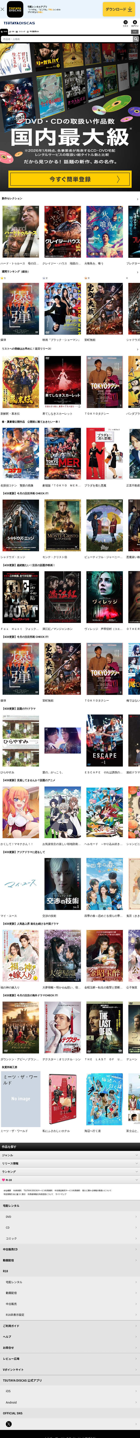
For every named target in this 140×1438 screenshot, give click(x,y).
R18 (134, 35)
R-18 (70, 1184)
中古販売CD (44, 35)
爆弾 (3, 343)
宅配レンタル (14, 1286)
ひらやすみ (7, 776)
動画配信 (8, 1264)
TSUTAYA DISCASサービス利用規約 (38, 1194)
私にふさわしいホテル (56, 1134)
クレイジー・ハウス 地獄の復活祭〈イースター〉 (73, 267)
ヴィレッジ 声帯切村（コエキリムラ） (109, 632)
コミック (29, 35)
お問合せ (8, 1351)
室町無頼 (89, 343)
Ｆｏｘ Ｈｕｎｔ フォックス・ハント (25, 632)
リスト (125, 30)
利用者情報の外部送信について (40, 1198)
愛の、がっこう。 (53, 776)
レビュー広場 (11, 1363)
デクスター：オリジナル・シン (61, 1063)
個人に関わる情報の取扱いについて (97, 1194)
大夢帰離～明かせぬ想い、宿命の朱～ (65, 991)
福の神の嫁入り (10, 991)
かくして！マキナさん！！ (17, 848)
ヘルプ (7, 1341)
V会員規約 (17, 1194)
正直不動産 (133, 489)
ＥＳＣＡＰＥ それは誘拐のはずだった (109, 776)
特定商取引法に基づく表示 (15, 1198)
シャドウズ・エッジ (13, 561)
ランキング (70, 1176)
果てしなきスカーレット (57, 417)
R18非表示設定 (15, 1319)
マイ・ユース (9, 919)
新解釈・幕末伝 (10, 417)
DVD (7, 35)
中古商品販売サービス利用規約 (67, 1194)
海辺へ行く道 (92, 1134)
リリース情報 (70, 1167)
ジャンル (70, 1159)
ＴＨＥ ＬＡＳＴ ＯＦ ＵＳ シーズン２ (111, 1063)
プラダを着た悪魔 (95, 489)
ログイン (135, 30)
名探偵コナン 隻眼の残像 (17, 489)
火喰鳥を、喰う (94, 267)
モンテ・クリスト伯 (54, 561)
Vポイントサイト (13, 1373)
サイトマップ (60, 1198)
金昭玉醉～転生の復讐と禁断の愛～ (106, 991)
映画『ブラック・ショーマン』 (61, 343)
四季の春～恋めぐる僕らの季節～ (104, 919)
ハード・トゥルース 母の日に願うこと (25, 267)
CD (16, 35)
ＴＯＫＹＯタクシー (96, 417)
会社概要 (7, 1194)
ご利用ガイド (11, 1330)
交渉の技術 (49, 919)
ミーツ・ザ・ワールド (14, 1134)
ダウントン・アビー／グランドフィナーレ (26, 1063)
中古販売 (11, 1308)
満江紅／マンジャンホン (57, 632)
